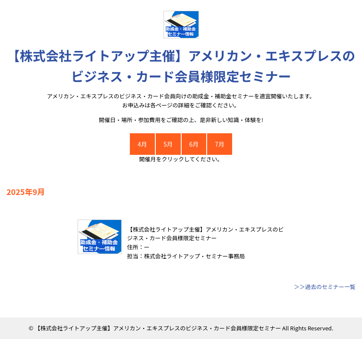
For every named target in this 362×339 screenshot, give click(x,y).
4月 (142, 144)
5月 (168, 144)
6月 (194, 144)
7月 (219, 144)
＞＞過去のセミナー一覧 (325, 286)
